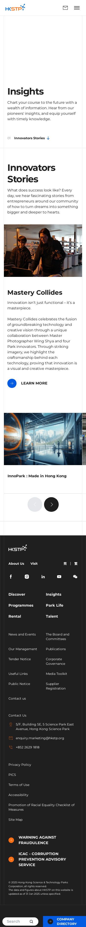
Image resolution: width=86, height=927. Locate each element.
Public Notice (19, 684)
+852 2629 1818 (23, 747)
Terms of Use (18, 785)
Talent (52, 616)
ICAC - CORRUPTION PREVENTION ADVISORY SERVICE (37, 859)
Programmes (20, 605)
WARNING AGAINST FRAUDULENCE (32, 840)
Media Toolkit (56, 674)
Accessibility (18, 795)
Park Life (54, 605)
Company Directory (62, 921)
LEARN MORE (27, 383)
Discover (16, 594)
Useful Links (18, 674)
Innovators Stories (29, 138)
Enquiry (65, 8)
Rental (14, 616)
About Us (16, 564)
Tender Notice (19, 659)
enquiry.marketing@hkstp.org (36, 738)
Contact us (17, 698)
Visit (34, 564)
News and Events (22, 634)
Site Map (15, 820)
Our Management (22, 649)
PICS (12, 775)
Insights (53, 594)
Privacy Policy (19, 765)
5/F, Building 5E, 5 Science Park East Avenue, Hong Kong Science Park (41, 726)
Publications (56, 649)
